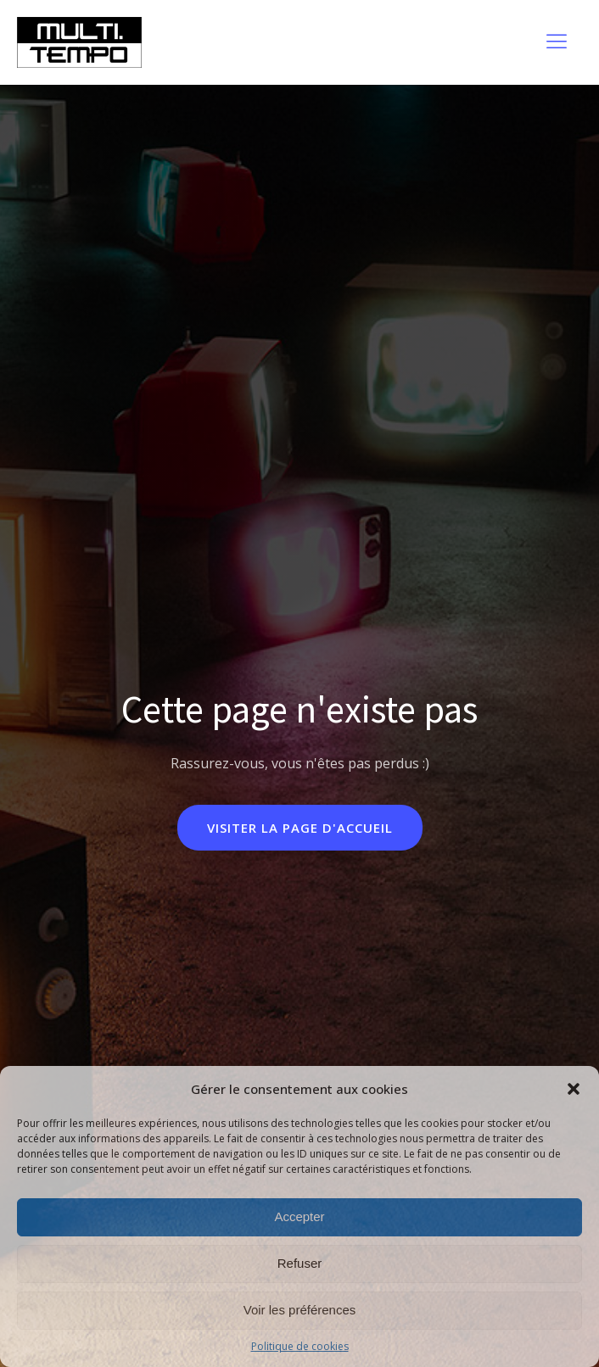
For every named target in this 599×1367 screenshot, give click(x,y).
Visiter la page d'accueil (300, 827)
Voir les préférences (300, 1310)
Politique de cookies (300, 1346)
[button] (573, 1088)
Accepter (299, 1216)
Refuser (299, 1263)
